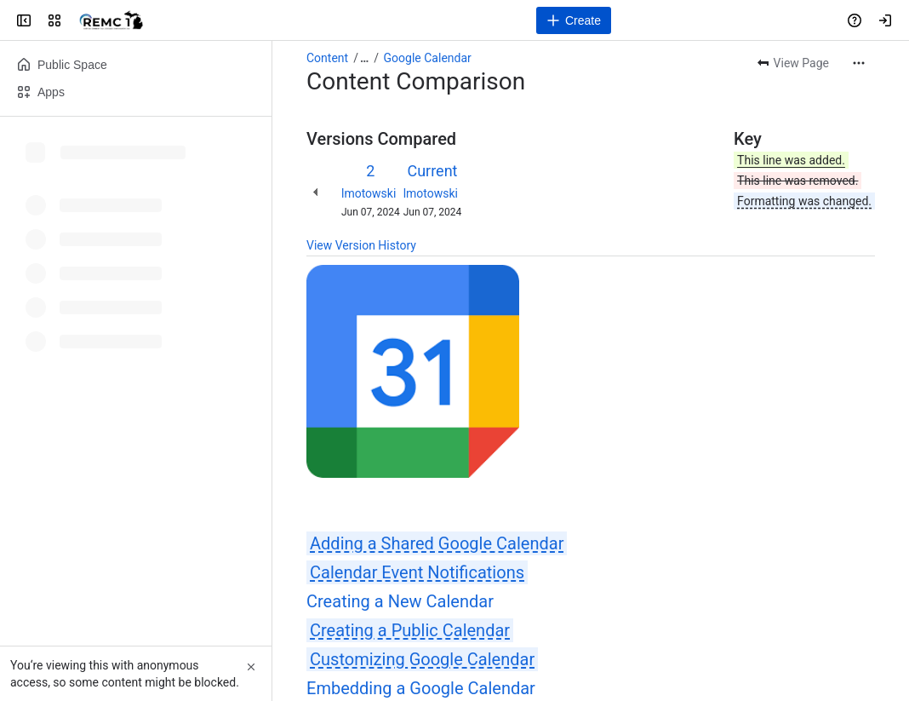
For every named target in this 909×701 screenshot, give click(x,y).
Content (327, 58)
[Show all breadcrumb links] (364, 57)
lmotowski (368, 193)
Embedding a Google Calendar (420, 688)
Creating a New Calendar (400, 601)
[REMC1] (111, 20)
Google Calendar (428, 58)
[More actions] (859, 63)
